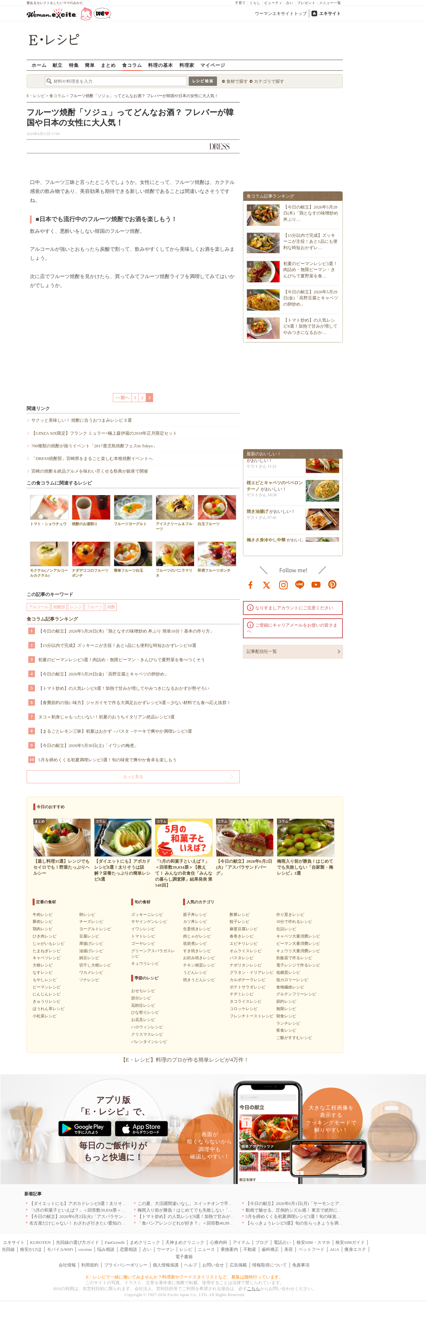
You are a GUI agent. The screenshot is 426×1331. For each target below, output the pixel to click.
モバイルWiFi (60, 1249)
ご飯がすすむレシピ (294, 1037)
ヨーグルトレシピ (95, 929)
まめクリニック (145, 1242)
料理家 (186, 65)
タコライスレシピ (246, 1001)
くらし (255, 3)
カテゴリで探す (269, 81)
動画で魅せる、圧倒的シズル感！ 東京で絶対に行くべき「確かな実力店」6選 (321, 1210)
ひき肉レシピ (45, 936)
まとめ (108, 65)
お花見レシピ (143, 1019)
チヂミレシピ (242, 994)
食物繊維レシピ (290, 987)
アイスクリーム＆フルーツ (175, 513)
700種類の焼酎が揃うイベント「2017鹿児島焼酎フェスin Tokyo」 (94, 445)
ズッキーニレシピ (147, 914)
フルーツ (95, 607)
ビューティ (273, 3)
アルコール (39, 607)
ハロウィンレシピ (147, 1027)
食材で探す (237, 81)
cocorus (85, 1249)
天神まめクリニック (184, 1242)
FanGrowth (114, 1242)
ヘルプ (190, 1264)
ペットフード (311, 1249)
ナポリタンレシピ (246, 965)
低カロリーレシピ (292, 979)
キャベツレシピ (47, 958)
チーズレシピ (91, 921)
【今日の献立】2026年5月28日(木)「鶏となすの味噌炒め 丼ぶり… (310, 213)
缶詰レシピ (286, 929)
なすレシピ (43, 972)
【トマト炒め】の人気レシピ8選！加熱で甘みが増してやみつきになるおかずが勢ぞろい (123, 688)
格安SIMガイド (350, 1242)
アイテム (241, 1242)
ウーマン (165, 1249)
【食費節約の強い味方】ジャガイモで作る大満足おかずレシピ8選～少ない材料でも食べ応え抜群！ (134, 702)
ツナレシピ (89, 979)
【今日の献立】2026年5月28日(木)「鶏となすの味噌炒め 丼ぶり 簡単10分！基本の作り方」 (126, 631)
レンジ (76, 607)
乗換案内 (229, 1249)
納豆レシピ (89, 958)
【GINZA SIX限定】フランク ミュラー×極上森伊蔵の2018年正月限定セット (104, 433)
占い (290, 3)
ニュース (206, 1249)
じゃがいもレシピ (49, 943)
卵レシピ (87, 914)
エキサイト (330, 13)
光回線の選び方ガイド (77, 1242)
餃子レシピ (240, 921)
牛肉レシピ (43, 914)
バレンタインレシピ (149, 1041)
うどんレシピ (195, 972)
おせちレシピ (143, 990)
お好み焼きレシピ (199, 958)
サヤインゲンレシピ (149, 921)
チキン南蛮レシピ (199, 965)
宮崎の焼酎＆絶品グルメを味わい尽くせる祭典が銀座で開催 (89, 471)
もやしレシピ (45, 979)
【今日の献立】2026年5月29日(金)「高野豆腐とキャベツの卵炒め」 (103, 673)
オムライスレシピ (246, 951)
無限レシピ (286, 1008)
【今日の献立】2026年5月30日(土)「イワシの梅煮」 (88, 745)
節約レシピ (286, 1001)
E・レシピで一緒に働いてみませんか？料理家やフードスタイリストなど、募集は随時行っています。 (185, 1276)
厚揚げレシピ (91, 943)
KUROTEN (40, 1242)
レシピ (185, 1249)
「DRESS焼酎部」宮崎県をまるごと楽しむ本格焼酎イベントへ (92, 458)
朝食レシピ (286, 1016)
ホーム (39, 65)
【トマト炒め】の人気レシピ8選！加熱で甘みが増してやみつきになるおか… (310, 326)
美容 (288, 1249)
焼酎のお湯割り (91, 510)
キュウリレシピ (145, 963)
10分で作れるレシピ (294, 921)
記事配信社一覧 (262, 651)
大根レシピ (43, 965)
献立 (58, 65)
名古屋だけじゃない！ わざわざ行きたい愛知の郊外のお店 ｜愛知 (93, 1223)
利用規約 (90, 1264)
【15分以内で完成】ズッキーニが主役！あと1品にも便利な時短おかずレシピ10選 (117, 645)
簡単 (90, 65)
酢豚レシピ (240, 914)
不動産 (249, 1249)
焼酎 (111, 607)
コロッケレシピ (244, 1008)
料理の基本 (160, 65)
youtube (316, 584)
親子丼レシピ (195, 914)
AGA (334, 1249)
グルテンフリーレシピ (296, 994)
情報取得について (269, 1264)
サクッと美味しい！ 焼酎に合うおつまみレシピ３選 (81, 420)
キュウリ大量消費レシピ (298, 951)
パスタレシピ (242, 958)
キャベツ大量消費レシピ (298, 936)
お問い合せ (213, 1264)
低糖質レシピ (288, 972)
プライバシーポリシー (125, 1264)
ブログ (261, 1242)
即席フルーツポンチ (217, 556)
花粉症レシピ (143, 1005)
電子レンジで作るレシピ (298, 965)
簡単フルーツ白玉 (133, 556)
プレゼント (306, 3)
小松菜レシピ (45, 1016)
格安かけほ (31, 1249)
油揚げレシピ (91, 951)
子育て (240, 3)
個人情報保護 (166, 1264)
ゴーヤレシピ (143, 943)
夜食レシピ (286, 1030)
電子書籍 (184, 1256)
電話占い (282, 1242)
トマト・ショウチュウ (49, 510)
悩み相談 (105, 1249)
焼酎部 (59, 607)
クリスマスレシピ (147, 1034)
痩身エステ (355, 1249)
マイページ (212, 65)
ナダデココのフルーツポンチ (91, 559)
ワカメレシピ (91, 972)
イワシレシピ (143, 929)
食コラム (132, 65)
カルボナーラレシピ (248, 979)
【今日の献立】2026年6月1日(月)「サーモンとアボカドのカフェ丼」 (312, 1203)
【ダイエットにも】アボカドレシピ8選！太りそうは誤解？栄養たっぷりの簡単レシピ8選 (115, 1203)
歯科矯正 (270, 1249)
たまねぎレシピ (47, 951)
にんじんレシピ (47, 994)
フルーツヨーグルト (133, 510)
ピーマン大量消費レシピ (298, 943)
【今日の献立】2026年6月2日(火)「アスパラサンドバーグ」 (87, 1216)
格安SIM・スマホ (313, 1242)
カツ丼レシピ (195, 921)
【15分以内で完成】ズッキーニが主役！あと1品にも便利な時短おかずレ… (310, 241)
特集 (74, 65)
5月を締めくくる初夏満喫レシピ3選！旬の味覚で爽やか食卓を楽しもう (107, 759)
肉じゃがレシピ (197, 936)
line (300, 584)
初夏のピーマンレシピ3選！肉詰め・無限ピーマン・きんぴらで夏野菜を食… (310, 269)
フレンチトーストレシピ (252, 1016)
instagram (284, 584)
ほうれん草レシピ (49, 1008)
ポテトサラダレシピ (248, 987)
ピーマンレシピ (47, 987)
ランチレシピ (288, 1023)
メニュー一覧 (330, 3)
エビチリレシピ (244, 943)
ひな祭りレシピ (145, 1012)
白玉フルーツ (217, 510)
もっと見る (133, 776)
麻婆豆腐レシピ (244, 929)
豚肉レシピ (43, 921)
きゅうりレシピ (47, 1001)
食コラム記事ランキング (52, 619)
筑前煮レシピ (195, 943)
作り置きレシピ (290, 914)
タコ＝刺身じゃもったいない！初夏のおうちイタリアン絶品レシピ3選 (106, 716)
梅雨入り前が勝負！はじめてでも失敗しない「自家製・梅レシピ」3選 (205, 1210)
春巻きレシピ (242, 936)
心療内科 (218, 1242)
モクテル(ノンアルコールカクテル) (49, 559)
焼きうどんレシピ (199, 979)
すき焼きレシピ (197, 951)
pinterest (332, 584)
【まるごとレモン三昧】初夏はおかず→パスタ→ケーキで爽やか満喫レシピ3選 (115, 731)
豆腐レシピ (89, 936)
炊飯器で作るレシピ (294, 958)
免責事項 (301, 1264)
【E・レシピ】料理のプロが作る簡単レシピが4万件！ (184, 1060)
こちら (253, 1288)
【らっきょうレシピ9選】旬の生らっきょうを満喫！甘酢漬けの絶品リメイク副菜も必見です (335, 1223)
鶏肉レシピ (43, 929)
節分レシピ (141, 998)
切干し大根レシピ (95, 965)
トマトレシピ (143, 936)
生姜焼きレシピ (197, 929)
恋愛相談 (128, 1249)
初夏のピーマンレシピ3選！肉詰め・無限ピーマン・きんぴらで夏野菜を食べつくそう (121, 659)
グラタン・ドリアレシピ (252, 972)
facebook (251, 584)
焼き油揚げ (257, 513)
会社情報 (67, 1264)
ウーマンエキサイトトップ (281, 13)
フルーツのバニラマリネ (175, 559)
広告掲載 (238, 1264)
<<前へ (122, 397)
